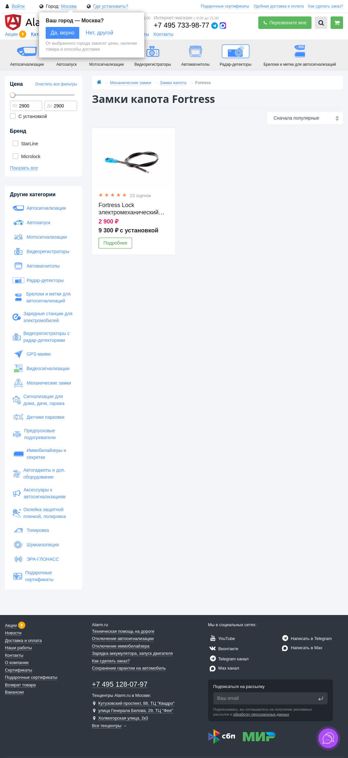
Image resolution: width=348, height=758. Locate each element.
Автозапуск (31, 222)
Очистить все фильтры (56, 84)
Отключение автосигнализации (123, 638)
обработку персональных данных (261, 714)
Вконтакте (223, 648)
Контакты (163, 34)
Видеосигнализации (40, 368)
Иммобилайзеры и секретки (39, 454)
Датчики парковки (38, 417)
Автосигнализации (39, 208)
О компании (17, 662)
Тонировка (30, 530)
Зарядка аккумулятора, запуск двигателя (132, 653)
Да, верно (62, 33)
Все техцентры (107, 725)
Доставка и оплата (23, 640)
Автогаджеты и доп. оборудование (38, 473)
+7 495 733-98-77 (181, 25)
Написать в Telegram (306, 638)
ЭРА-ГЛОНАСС (35, 559)
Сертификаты (18, 670)
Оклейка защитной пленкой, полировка (39, 513)
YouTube (221, 638)
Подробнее (116, 243)
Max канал (223, 668)
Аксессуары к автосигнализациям (38, 493)
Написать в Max (301, 647)
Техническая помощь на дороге (123, 631)
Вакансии (14, 692)
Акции (12, 34)
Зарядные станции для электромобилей (42, 317)
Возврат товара (20, 684)
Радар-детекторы (38, 280)
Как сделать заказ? (325, 6)
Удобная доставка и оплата (279, 6)
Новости (13, 632)
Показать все (24, 168)
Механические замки (41, 383)
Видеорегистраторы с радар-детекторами (41, 337)
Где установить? (110, 6)
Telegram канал (228, 658)
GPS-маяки (31, 354)
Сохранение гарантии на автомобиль (129, 668)
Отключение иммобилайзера (121, 646)
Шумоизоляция (35, 544)
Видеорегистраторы (40, 251)
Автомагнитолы (36, 266)
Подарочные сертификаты (225, 6)
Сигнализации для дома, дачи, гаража (38, 400)
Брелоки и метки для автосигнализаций (41, 297)
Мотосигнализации (39, 237)
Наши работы (18, 647)
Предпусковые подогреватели (34, 434)
